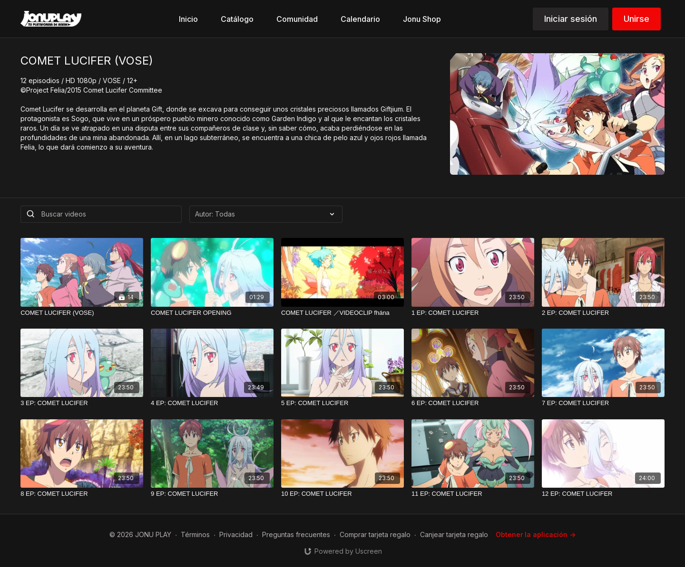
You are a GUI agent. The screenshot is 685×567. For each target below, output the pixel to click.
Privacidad (236, 534)
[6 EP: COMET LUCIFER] (472, 403)
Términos (195, 534)
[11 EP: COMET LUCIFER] (472, 494)
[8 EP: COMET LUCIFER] (81, 494)
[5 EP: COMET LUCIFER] (342, 403)
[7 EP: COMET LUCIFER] (603, 403)
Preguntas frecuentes (296, 534)
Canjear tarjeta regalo (454, 534)
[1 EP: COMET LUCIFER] (472, 313)
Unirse (636, 19)
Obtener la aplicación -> (536, 534)
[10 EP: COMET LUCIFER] (342, 494)
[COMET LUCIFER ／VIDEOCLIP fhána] (342, 313)
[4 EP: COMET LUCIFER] (212, 403)
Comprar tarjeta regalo (375, 534)
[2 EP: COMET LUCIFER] (603, 313)
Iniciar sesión (570, 19)
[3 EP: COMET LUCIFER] (81, 403)
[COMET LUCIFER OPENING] (212, 313)
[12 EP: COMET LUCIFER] (603, 494)
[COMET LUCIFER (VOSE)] (81, 313)
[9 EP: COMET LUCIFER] (212, 494)
